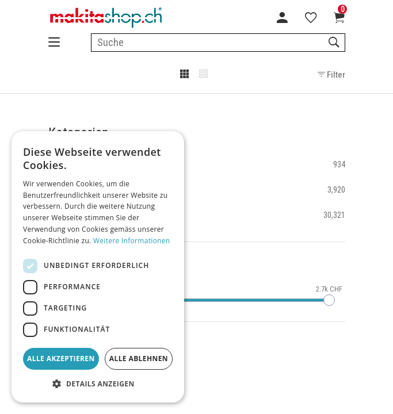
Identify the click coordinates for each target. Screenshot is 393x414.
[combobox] (218, 42)
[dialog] (98, 266)
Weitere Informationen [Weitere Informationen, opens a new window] (131, 241)
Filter (331, 75)
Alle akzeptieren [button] (61, 358)
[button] (98, 384)
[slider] (329, 300)
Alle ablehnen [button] (138, 358)
